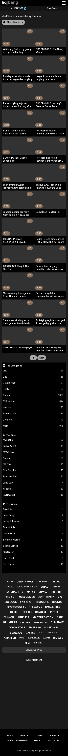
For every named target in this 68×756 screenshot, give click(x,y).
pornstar (9, 617)
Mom (33, 425)
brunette (10, 622)
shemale (52, 633)
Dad (33, 376)
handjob (23, 617)
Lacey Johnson (33, 521)
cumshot (57, 622)
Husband (33, 407)
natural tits (14, 591)
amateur (10, 637)
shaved (43, 592)
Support (25, 735)
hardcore (42, 602)
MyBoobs (33, 440)
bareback (34, 637)
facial (10, 586)
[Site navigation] (64, 3)
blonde (57, 602)
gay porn (42, 581)
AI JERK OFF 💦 (18, 8)
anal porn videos (27, 586)
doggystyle (17, 627)
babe (60, 617)
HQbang (30, 751)
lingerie (25, 622)
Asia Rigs (33, 509)
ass (40, 597)
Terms (39, 735)
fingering (35, 627)
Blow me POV (33, 476)
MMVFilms (33, 452)
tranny (50, 597)
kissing (38, 643)
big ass (58, 637)
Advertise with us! (17, 740)
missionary (51, 627)
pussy (10, 581)
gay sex (30, 632)
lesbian (56, 586)
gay (60, 597)
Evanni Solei (33, 527)
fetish (27, 612)
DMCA (37, 740)
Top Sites (11, 435)
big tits (14, 612)
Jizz (33, 370)
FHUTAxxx (33, 464)
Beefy (33, 389)
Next (41, 358)
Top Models (12, 504)
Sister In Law (33, 413)
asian (46, 637)
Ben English (33, 564)
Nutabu (33, 458)
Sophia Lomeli (33, 545)
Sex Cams (52, 8)
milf (27, 642)
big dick (56, 592)
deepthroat (25, 581)
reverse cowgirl (16, 607)
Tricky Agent (33, 446)
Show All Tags (34, 650)
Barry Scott (33, 558)
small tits (52, 606)
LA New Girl (33, 495)
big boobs (25, 602)
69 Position (33, 401)
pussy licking (26, 597)
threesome (35, 607)
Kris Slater (33, 552)
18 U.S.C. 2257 (54, 740)
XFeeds (33, 488)
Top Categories (14, 365)
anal (44, 586)
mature (31, 592)
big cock (11, 602)
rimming (9, 597)
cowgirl (41, 612)
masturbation (43, 617)
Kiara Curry (33, 515)
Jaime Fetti (33, 533)
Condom (33, 419)
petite (54, 612)
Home (10, 735)
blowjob (16, 632)
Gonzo (33, 395)
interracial (40, 622)
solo (41, 632)
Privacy (54, 735)
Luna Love (33, 482)
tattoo (55, 581)
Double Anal (33, 383)
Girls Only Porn (33, 470)
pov (21, 637)
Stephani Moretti (33, 539)
